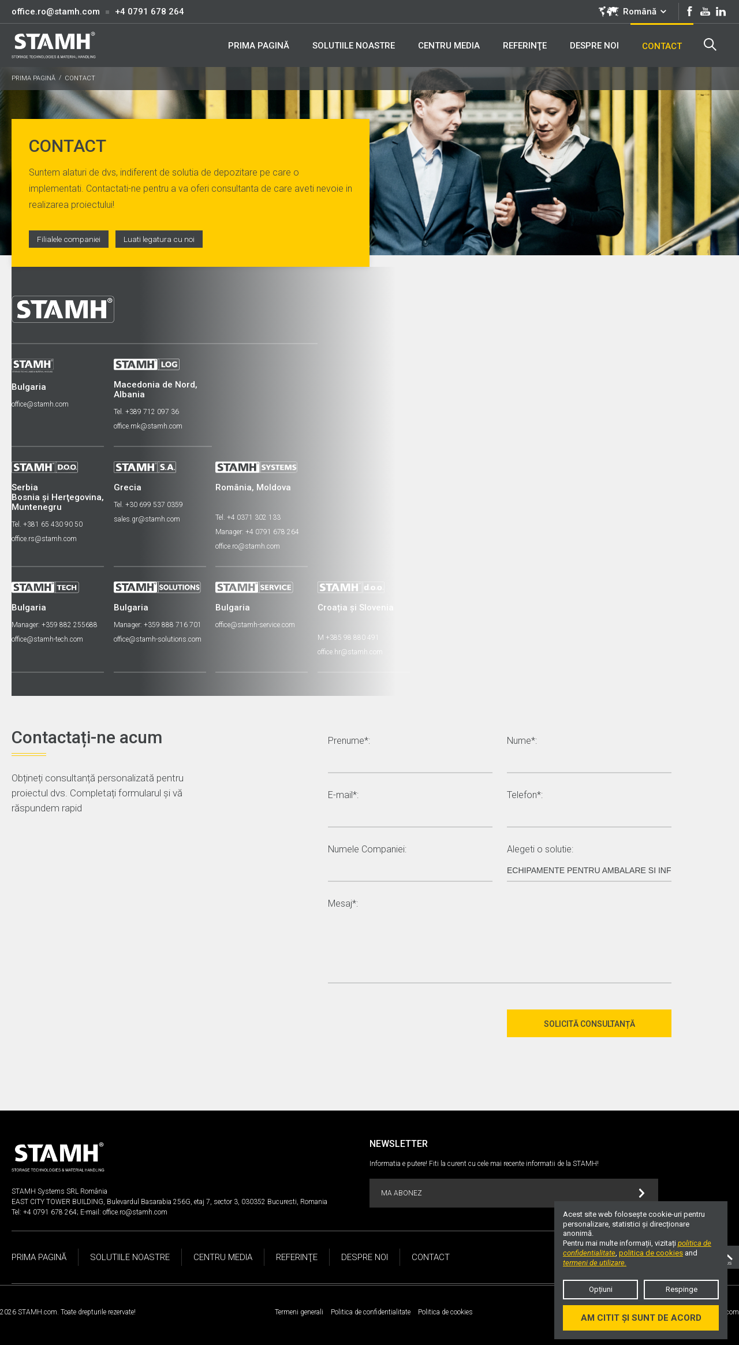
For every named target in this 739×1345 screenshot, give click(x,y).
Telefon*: (525, 794)
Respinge (681, 1289)
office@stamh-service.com (259, 623)
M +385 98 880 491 (354, 636)
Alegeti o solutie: (540, 848)
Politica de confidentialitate (370, 1310)
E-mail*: (343, 794)
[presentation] (415, 1021)
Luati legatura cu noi (162, 239)
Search (709, 44)
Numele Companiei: (367, 848)
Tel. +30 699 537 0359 (150, 503)
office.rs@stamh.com (44, 537)
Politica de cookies (445, 1310)
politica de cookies (651, 1253)
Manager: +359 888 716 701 (159, 623)
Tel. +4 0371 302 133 (252, 516)
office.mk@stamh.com (149, 424)
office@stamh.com (40, 402)
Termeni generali (299, 1310)
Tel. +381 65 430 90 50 (47, 523)
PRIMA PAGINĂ (33, 78)
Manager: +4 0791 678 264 (261, 530)
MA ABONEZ (513, 1192)
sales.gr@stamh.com (148, 517)
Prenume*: (349, 739)
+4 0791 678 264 (149, 11)
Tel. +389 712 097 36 (148, 410)
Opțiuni (601, 1289)
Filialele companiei (70, 239)
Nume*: (522, 739)
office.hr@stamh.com (356, 650)
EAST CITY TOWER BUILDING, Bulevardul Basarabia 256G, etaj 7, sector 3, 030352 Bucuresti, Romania (169, 1200)
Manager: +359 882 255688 (55, 623)
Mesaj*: (343, 902)
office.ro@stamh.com (56, 11)
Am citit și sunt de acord (641, 1318)
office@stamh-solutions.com (159, 638)
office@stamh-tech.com (47, 638)
